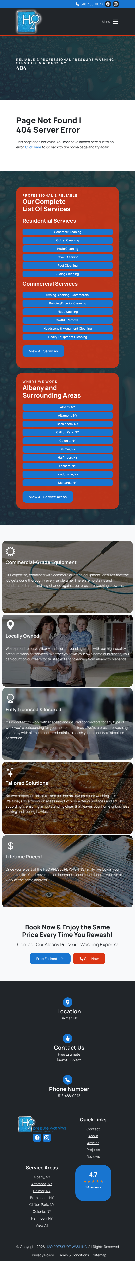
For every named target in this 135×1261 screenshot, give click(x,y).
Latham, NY (67, 466)
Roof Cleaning (67, 265)
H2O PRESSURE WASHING (66, 1246)
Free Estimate (50, 958)
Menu (110, 21)
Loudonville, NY (67, 474)
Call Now (89, 958)
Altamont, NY (67, 415)
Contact (93, 1129)
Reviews (93, 1156)
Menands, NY (67, 483)
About (93, 1135)
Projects (93, 1149)
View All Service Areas (48, 496)
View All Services (43, 351)
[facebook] (108, 4)
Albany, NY (67, 407)
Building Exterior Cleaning (67, 303)
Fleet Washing (67, 312)
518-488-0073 (92, 4)
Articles (93, 1142)
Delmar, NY (67, 449)
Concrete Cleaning (67, 232)
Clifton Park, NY (67, 432)
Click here (33, 147)
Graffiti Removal (67, 320)
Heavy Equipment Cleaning (67, 337)
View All (42, 1225)
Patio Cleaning (67, 249)
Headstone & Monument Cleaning (67, 328)
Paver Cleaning (67, 257)
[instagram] (116, 4)
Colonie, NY (67, 441)
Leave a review (69, 1059)
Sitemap (99, 1255)
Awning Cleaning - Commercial (68, 295)
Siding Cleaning (67, 274)
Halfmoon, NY (67, 457)
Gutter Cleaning (67, 240)
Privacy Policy (43, 1255)
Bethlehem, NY (67, 424)
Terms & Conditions (73, 1255)
